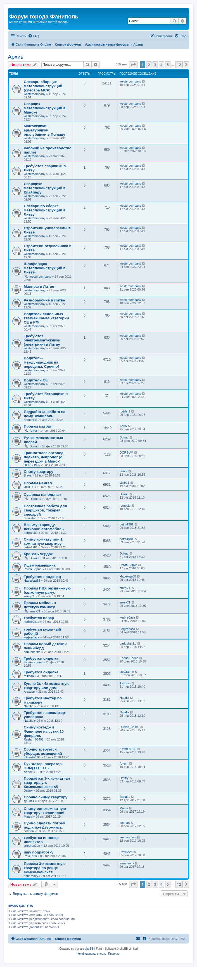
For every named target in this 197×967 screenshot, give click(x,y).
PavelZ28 (30, 856)
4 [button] (161, 64)
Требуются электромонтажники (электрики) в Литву (42, 340)
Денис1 (29, 801)
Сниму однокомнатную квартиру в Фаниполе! (45, 810)
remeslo (29, 518)
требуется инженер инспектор (41, 840)
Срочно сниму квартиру (45, 797)
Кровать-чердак (38, 554)
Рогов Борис (32, 569)
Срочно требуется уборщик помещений (43, 751)
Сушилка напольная (42, 494)
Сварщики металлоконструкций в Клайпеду (45, 188)
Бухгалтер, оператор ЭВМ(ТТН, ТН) (43, 766)
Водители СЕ (36, 380)
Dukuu (34, 446)
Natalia (28, 706)
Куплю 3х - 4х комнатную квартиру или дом (47, 685)
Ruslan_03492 (34, 739)
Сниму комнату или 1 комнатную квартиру (43, 541)
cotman (29, 831)
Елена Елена (33, 662)
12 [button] (179, 64)
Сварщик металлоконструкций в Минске (45, 108)
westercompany (34, 94)
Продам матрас (38, 426)
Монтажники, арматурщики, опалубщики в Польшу (44, 130)
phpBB (89, 948)
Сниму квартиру (38, 472)
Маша (28, 816)
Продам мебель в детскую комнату (40, 605)
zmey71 (29, 596)
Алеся (28, 771)
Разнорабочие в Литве (44, 300)
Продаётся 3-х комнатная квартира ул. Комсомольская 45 (47, 782)
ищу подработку (38, 852)
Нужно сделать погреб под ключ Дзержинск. (44, 825)
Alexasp (29, 691)
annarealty (31, 876)
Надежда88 (32, 580)
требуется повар (39, 618)
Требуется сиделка (41, 658)
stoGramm (127, 671)
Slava (28, 475)
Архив (15, 57)
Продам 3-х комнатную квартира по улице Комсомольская (45, 868)
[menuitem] (33, 36)
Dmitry (28, 790)
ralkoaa (29, 676)
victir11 (29, 487)
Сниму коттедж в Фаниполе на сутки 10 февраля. (44, 731)
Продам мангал (38, 483)
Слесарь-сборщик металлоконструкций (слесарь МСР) (43, 86)
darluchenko (32, 652)
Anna (33, 430)
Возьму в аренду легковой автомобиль (44, 527)
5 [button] (168, 64)
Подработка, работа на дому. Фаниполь (44, 414)
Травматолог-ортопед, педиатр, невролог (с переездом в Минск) (44, 457)
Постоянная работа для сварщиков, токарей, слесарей (45, 510)
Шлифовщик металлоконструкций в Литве (45, 268)
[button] (133, 64)
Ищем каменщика (39, 565)
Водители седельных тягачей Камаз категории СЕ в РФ (46, 318)
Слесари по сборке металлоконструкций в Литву (45, 210)
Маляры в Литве (39, 286)
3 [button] (155, 64)
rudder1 (29, 419)
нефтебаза (31, 621)
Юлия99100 (32, 757)
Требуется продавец (42, 577)
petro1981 (31, 532)
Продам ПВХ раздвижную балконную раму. (47, 590)
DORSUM (30, 465)
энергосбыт (32, 845)
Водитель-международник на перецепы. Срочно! (41, 362)
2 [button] (149, 64)
